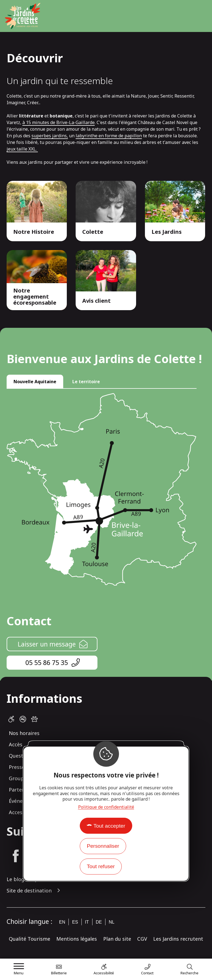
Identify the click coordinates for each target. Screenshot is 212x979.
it (87, 922)
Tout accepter (109, 826)
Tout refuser (101, 866)
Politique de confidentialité (106, 807)
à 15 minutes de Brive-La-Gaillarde (58, 122)
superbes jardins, (49, 136)
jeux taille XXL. (22, 149)
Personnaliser (103, 846)
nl (111, 922)
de (99, 922)
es (75, 922)
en (62, 922)
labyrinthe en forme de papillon (109, 136)
